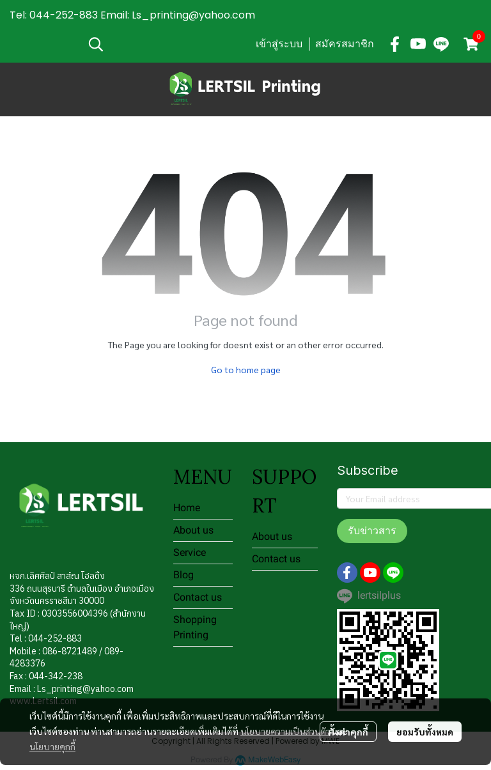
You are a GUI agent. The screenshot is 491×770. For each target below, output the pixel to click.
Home (186, 508)
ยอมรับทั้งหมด (424, 731)
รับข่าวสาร (372, 530)
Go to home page (246, 369)
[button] (165, 44)
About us (193, 530)
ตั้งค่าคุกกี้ (348, 731)
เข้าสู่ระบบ (279, 43)
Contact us (197, 597)
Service (189, 552)
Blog (183, 575)
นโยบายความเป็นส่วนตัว (285, 731)
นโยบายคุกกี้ (52, 746)
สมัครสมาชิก (344, 43)
